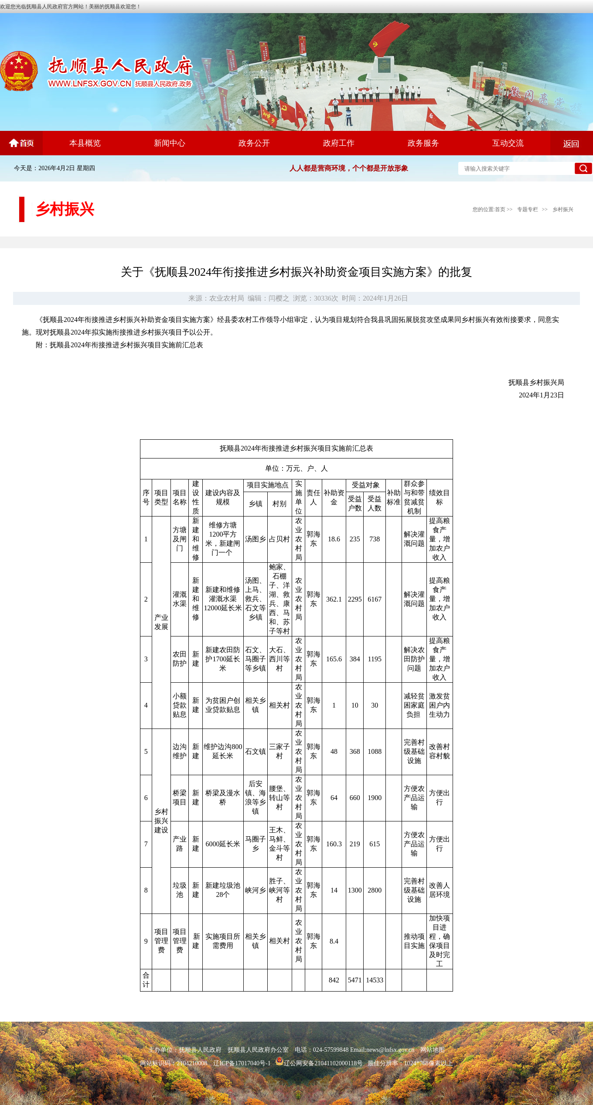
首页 (500, 209)
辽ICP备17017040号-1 (241, 1063)
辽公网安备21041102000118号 (319, 1063)
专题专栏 (527, 209)
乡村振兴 (562, 209)
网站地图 (432, 1050)
